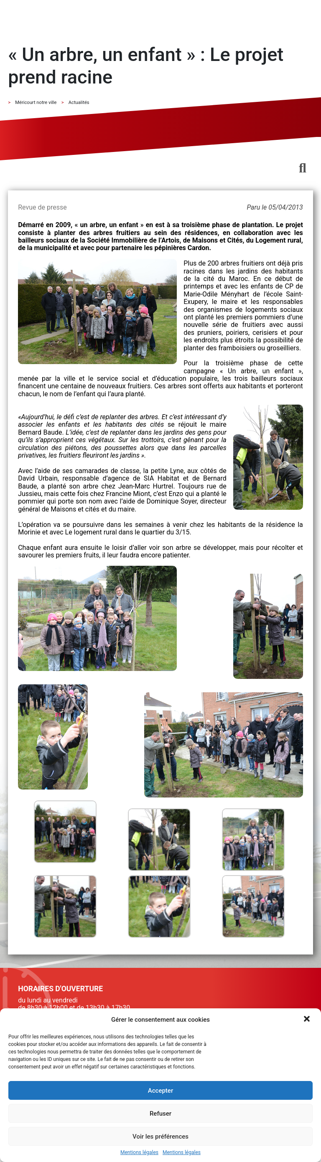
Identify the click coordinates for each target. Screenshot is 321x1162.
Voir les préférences (160, 1136)
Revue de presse (42, 207)
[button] (308, 1020)
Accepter (160, 1090)
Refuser (160, 1113)
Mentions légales (139, 1152)
